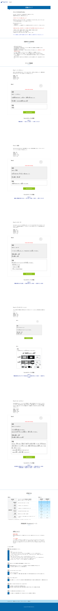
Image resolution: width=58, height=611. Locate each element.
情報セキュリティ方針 (16, 601)
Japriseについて (10, 601)
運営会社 (29, 601)
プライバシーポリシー (23, 601)
